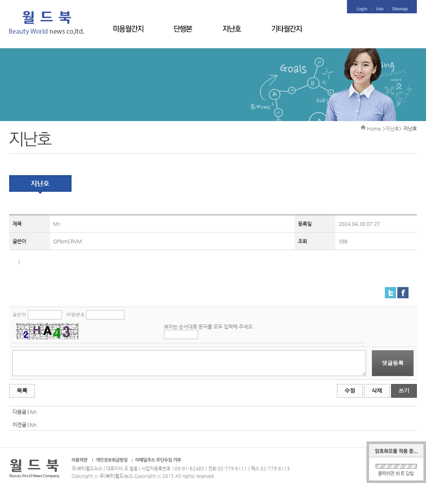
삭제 (377, 390)
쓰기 (404, 390)
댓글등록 (393, 363)
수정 (349, 390)
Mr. (34, 412)
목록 (22, 390)
